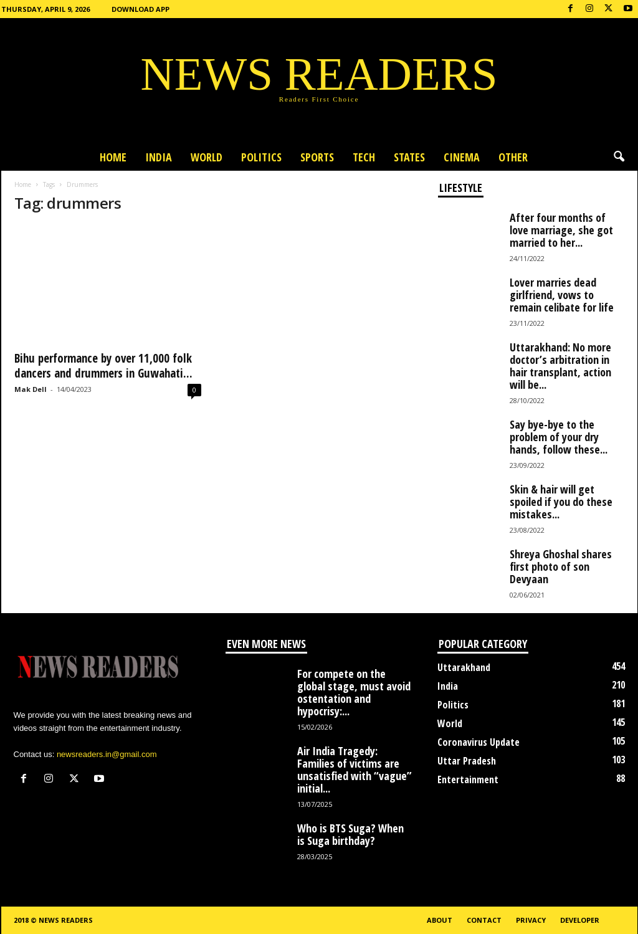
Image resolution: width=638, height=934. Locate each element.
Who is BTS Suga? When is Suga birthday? (350, 834)
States (409, 157)
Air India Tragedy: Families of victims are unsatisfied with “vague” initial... (354, 769)
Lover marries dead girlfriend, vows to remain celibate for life (562, 295)
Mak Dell (30, 389)
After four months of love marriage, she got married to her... (561, 230)
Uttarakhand (463, 667)
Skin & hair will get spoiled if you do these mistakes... (561, 502)
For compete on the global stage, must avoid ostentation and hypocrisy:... (354, 692)
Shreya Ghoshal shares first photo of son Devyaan (561, 566)
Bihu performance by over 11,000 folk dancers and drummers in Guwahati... (103, 365)
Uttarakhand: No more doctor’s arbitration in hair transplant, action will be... (560, 366)
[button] (618, 157)
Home (113, 157)
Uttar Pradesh (466, 761)
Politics (261, 157)
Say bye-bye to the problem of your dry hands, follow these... (558, 437)
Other (513, 157)
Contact (484, 920)
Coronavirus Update (478, 742)
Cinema (462, 157)
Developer (579, 920)
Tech (364, 157)
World (206, 157)
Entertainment (467, 779)
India (158, 157)
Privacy (531, 920)
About (439, 920)
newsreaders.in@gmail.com (107, 754)
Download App (140, 9)
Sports (317, 157)
